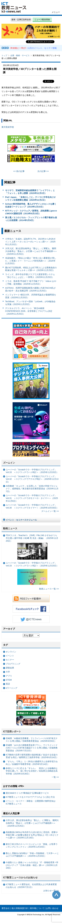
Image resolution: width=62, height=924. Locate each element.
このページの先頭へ (56, 895)
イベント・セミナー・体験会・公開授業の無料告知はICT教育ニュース (30, 802)
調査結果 (10, 668)
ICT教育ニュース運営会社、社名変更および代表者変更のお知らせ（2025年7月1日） (31, 885)
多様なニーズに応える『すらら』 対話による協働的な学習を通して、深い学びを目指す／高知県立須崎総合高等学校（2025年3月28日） (32, 771)
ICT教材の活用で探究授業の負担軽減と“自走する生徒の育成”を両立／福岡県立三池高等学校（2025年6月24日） (32, 756)
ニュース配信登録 (42, 19)
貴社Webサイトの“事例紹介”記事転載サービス (27, 793)
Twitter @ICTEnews (31, 619)
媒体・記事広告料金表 (21, 19)
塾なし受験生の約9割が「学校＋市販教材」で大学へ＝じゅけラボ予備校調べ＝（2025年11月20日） (32, 854)
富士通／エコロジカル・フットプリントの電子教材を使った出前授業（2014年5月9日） (31, 218)
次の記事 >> (43, 171)
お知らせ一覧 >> (51, 890)
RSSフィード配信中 (31, 598)
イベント (10, 656)
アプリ (9, 676)
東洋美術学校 (7, 127)
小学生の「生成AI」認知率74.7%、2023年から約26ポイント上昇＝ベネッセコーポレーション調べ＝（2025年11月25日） (30, 241)
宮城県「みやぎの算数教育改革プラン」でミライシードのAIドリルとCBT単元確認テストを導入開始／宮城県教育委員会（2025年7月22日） (32, 748)
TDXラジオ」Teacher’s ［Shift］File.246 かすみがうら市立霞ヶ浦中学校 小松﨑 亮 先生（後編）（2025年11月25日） (32, 547)
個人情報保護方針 (20, 908)
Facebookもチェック (31, 609)
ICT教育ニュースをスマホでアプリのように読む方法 (30, 797)
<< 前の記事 (19, 171)
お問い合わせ (52, 908)
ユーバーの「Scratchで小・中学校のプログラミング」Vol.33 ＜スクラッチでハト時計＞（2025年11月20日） (32, 471)
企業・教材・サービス (20, 55)
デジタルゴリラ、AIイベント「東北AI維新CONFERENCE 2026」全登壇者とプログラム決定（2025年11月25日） (28, 311)
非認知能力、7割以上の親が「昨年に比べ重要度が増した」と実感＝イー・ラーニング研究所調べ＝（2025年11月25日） (30, 261)
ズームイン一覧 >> (50, 511)
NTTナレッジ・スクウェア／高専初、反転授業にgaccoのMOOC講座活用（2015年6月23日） (31, 212)
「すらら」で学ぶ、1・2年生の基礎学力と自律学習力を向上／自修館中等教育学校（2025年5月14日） (32, 762)
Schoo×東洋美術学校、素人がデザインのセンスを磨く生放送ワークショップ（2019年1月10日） (30, 205)
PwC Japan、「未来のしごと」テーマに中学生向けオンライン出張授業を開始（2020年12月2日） (30, 198)
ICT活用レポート (12, 731)
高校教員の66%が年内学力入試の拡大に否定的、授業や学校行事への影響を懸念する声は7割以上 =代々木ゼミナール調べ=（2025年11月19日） (32, 835)
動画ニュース (10, 528)
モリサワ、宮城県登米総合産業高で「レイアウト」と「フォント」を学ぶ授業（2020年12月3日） (30, 191)
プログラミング (13, 664)
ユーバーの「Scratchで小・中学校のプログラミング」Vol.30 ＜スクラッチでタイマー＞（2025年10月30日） (32, 506)
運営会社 (5, 908)
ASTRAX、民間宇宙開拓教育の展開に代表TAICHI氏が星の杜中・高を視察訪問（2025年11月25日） (30, 289)
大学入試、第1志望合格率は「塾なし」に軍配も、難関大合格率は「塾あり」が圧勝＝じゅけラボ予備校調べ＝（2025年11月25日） (31, 251)
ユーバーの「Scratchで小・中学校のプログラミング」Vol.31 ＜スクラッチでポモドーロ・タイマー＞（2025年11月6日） (32, 498)
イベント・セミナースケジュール (21, 520)
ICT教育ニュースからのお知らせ (20, 877)
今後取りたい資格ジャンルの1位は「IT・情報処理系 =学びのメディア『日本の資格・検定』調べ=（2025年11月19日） (32, 865)
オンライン (11, 652)
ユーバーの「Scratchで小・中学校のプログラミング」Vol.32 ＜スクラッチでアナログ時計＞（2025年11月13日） (32, 479)
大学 (8, 672)
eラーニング (11, 688)
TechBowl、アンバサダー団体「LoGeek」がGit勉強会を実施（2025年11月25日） (30, 302)
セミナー (10, 659)
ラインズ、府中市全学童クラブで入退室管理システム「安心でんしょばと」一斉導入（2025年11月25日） (30, 275)
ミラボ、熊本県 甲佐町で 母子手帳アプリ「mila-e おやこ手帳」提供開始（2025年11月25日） (30, 282)
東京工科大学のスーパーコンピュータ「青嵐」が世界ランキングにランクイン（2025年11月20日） (32, 845)
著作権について (37, 908)
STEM (9, 680)
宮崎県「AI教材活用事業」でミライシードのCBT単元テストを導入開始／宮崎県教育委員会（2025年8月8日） (32, 739)
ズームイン (9, 462)
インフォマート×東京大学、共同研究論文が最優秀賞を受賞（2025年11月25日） (30, 296)
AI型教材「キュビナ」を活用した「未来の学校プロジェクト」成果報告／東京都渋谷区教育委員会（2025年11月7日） (32, 489)
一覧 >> (55, 777)
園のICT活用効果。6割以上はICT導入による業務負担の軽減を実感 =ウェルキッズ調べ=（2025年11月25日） (31, 269)
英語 (8, 684)
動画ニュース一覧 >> (49, 589)
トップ (4, 55)
